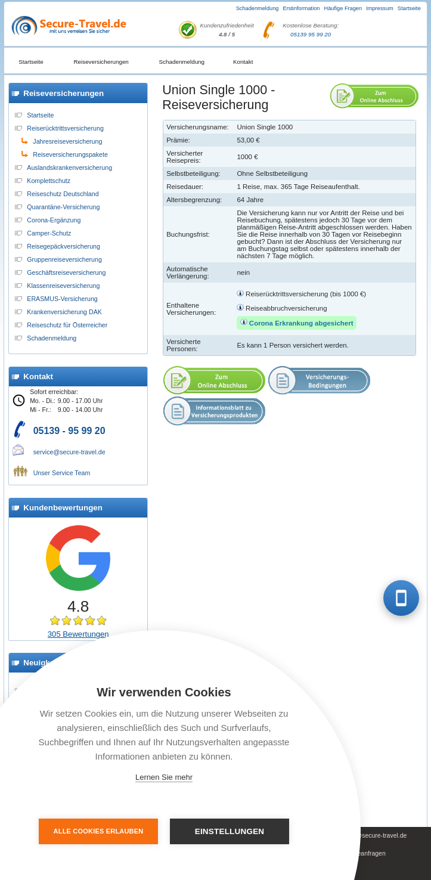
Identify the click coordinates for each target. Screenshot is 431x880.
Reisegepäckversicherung (63, 246)
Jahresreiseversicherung (67, 141)
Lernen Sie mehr (164, 777)
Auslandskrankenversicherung (69, 167)
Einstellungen (230, 831)
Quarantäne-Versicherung (63, 206)
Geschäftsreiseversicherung (66, 272)
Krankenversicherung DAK (64, 311)
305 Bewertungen (78, 634)
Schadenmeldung (257, 8)
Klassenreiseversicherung (63, 285)
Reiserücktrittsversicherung (65, 128)
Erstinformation (301, 8)
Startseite (409, 8)
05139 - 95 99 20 (69, 431)
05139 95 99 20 (310, 34)
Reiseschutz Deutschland (62, 193)
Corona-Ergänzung (53, 220)
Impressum (379, 8)
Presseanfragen (364, 853)
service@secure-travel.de (69, 452)
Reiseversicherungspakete (70, 154)
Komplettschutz (48, 180)
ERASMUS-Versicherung (62, 298)
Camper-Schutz (49, 233)
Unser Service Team (62, 472)
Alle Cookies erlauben (99, 831)
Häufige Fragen (343, 8)
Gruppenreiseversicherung (64, 259)
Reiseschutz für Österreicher (67, 325)
